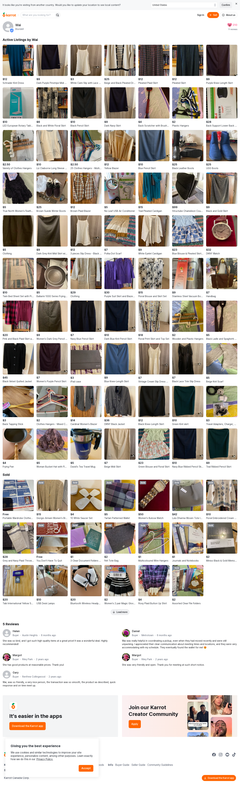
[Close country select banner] (236, 3)
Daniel (136, 631)
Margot (17, 655)
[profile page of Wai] (8, 26)
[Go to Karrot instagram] (221, 755)
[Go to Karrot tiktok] (234, 755)
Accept (86, 768)
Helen (16, 631)
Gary (16, 672)
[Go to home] (9, 15)
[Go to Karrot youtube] (227, 755)
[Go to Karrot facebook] (214, 755)
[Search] (57, 15)
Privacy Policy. (44, 759)
